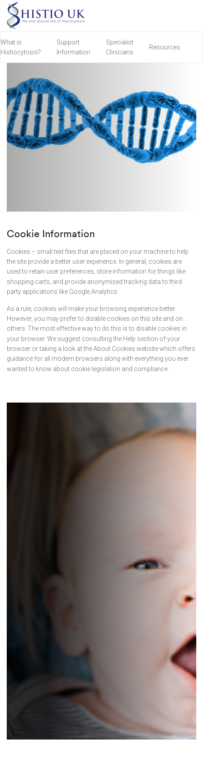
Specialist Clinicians (119, 47)
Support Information (73, 47)
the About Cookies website (121, 348)
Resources (164, 47)
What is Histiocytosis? (20, 47)
